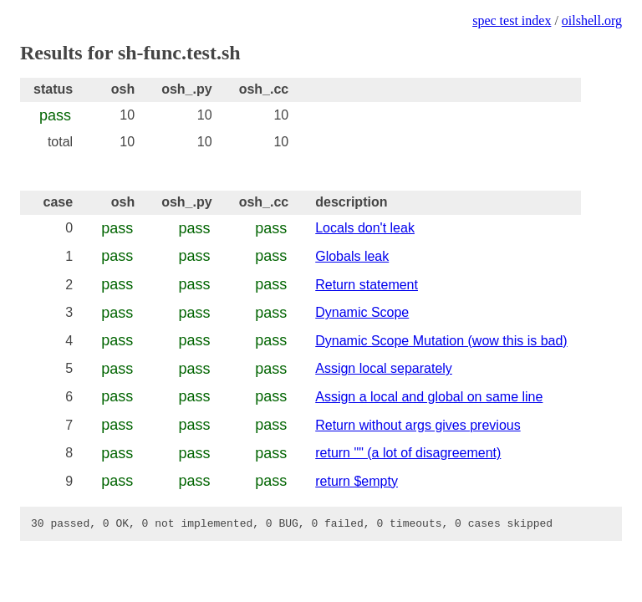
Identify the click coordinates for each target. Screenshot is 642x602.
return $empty (356, 481)
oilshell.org (592, 20)
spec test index (511, 20)
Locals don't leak (365, 228)
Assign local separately (383, 368)
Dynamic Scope (362, 312)
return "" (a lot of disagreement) (408, 453)
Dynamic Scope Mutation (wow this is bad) (441, 341)
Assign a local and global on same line (429, 397)
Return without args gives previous (417, 425)
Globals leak (352, 256)
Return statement (366, 285)
